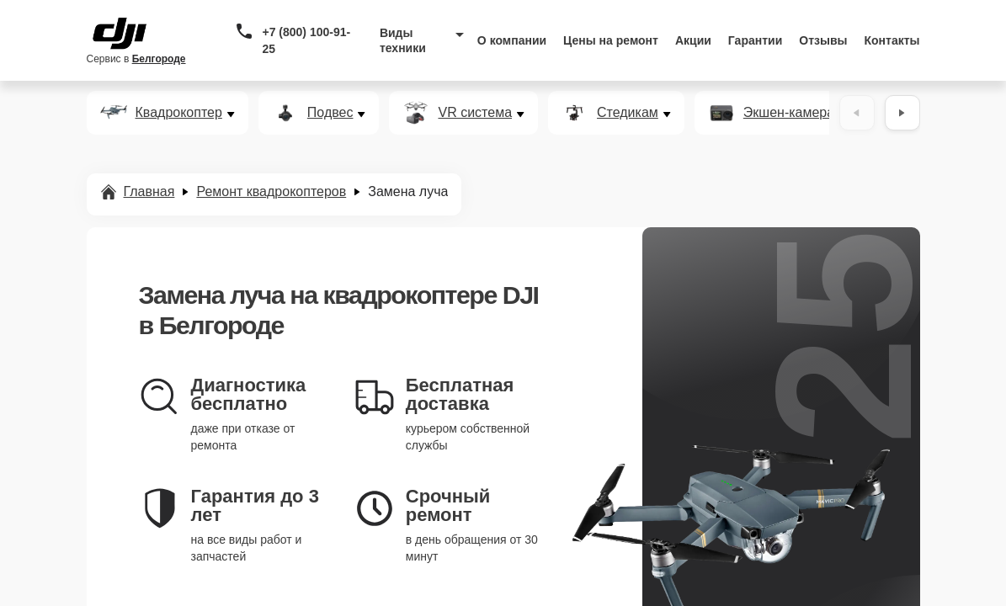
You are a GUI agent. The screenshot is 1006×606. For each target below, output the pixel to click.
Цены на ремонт (610, 40)
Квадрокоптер (179, 113)
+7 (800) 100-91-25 (306, 40)
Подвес (330, 113)
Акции (693, 40)
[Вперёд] (902, 112)
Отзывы (823, 40)
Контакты (892, 40)
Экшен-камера (788, 113)
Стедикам (627, 113)
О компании (511, 40)
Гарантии (755, 40)
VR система (475, 113)
